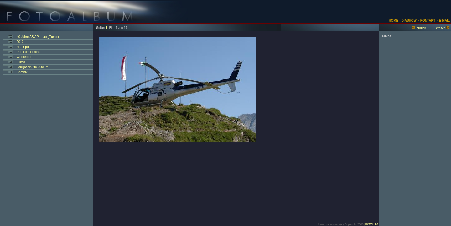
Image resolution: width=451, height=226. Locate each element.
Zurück (421, 28)
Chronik (22, 72)
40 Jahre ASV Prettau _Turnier (38, 37)
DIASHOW (409, 20)
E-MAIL (444, 20)
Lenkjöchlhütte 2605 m (32, 67)
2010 (20, 42)
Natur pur (23, 47)
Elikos (21, 62)
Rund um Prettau (28, 52)
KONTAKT (427, 20)
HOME (393, 20)
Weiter (440, 28)
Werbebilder (25, 57)
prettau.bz (371, 224)
